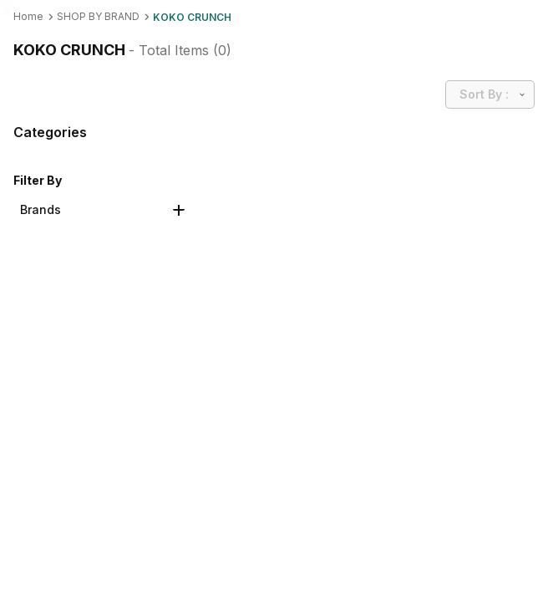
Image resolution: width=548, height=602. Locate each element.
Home (28, 16)
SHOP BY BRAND (98, 16)
